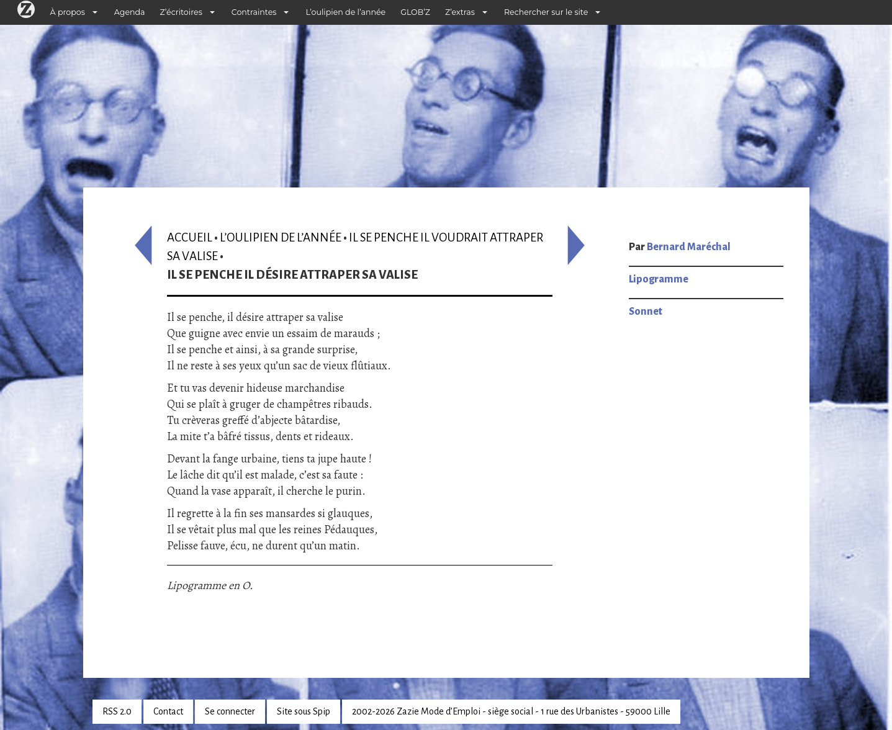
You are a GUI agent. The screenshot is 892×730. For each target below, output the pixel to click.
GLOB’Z (415, 12)
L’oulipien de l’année (345, 12)
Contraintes (254, 12)
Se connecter (230, 711)
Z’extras (460, 12)
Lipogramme (658, 279)
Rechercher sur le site (546, 12)
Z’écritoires (181, 12)
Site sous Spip (303, 711)
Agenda (129, 12)
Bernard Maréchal (689, 247)
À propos (67, 12)
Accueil (189, 237)
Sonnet (645, 311)
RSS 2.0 (117, 711)
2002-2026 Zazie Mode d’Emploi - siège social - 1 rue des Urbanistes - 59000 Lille (511, 711)
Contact (168, 711)
